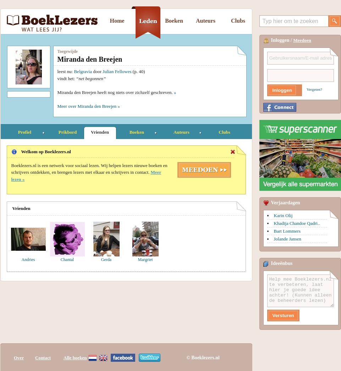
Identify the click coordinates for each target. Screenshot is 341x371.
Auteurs (205, 21)
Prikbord (68, 132)
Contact (43, 357)
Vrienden (100, 132)
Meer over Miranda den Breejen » (88, 106)
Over (19, 357)
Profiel (24, 132)
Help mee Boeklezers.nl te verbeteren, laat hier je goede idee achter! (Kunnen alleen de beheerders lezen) (300, 291)
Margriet (145, 259)
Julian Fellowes (117, 71)
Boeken (174, 21)
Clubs (238, 21)
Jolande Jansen (288, 239)
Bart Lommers (287, 231)
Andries (28, 259)
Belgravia (83, 71)
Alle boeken (75, 357)
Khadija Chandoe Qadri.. (297, 223)
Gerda (106, 259)
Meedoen (302, 40)
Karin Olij (283, 215)
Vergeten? (314, 89)
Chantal (67, 259)
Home (117, 21)
